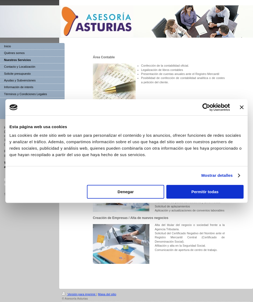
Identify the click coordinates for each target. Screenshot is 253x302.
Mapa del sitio (107, 294)
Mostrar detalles (217, 175)
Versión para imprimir (79, 294)
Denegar (126, 191)
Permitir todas (205, 191)
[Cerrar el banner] (242, 107)
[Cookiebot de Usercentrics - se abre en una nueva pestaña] (206, 107)
